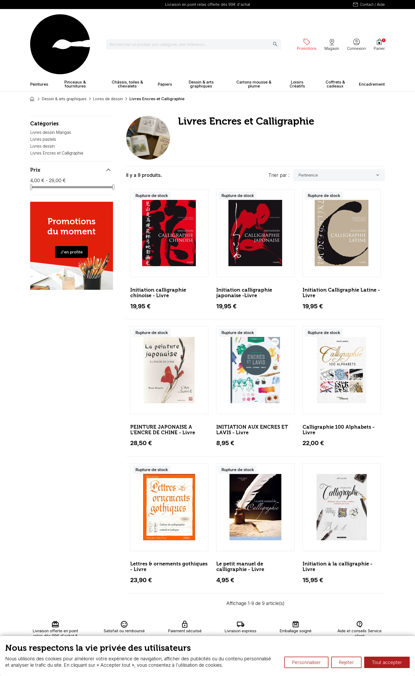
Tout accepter (387, 662)
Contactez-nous (361, 624)
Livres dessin (42, 99)
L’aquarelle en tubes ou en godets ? (270, 624)
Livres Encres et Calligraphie (56, 106)
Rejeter (346, 662)
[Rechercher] (196, 21)
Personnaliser (306, 662)
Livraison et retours (135, 624)
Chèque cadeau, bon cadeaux (195, 630)
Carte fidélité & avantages (191, 624)
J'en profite (71, 205)
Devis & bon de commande (192, 635)
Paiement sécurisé (134, 635)
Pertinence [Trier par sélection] (340, 128)
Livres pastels (43, 92)
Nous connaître (131, 630)
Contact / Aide (368, 4)
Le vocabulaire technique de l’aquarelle (273, 630)
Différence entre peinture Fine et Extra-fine (276, 635)
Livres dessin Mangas (50, 86)
